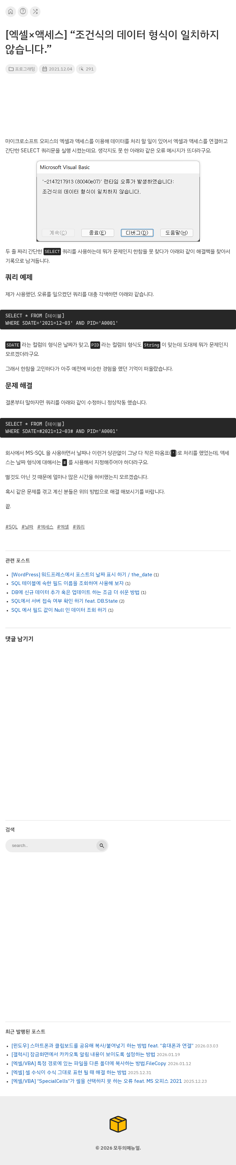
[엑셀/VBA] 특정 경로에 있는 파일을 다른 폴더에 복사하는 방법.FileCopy (88, 1063)
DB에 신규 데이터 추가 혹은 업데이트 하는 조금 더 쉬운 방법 (75, 592)
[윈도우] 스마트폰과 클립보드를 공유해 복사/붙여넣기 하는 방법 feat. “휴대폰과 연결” (102, 1045)
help (22, 11)
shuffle (35, 11)
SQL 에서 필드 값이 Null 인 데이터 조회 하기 (59, 610)
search (102, 845)
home (10, 11)
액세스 (47, 527)
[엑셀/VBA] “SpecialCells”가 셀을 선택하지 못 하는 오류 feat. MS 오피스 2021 (96, 1081)
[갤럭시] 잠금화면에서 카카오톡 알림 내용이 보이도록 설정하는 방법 (83, 1054)
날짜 (29, 527)
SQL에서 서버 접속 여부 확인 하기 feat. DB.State (64, 601)
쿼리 (80, 527)
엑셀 (64, 527)
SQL (13, 527)
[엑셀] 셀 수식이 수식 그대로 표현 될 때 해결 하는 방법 (69, 1072)
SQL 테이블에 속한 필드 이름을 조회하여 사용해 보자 (67, 583)
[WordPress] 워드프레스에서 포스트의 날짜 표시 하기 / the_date (81, 574)
